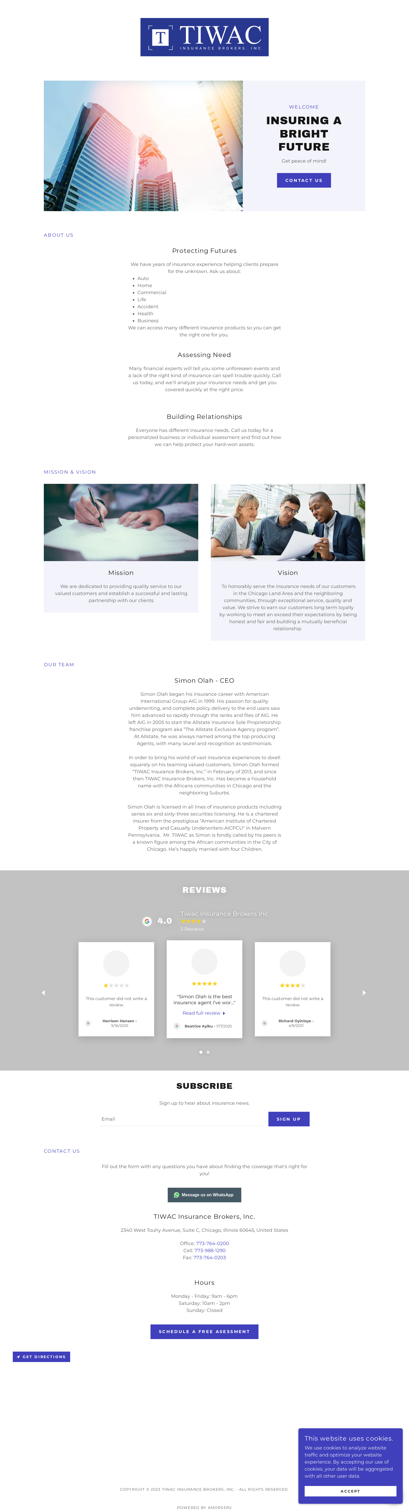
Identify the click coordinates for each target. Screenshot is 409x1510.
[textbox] (180, 1119)
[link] (204, 37)
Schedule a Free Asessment (204, 1331)
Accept (350, 1491)
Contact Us (304, 180)
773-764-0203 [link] (210, 1258)
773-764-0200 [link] (212, 1244)
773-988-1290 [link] (210, 1251)
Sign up (289, 1119)
